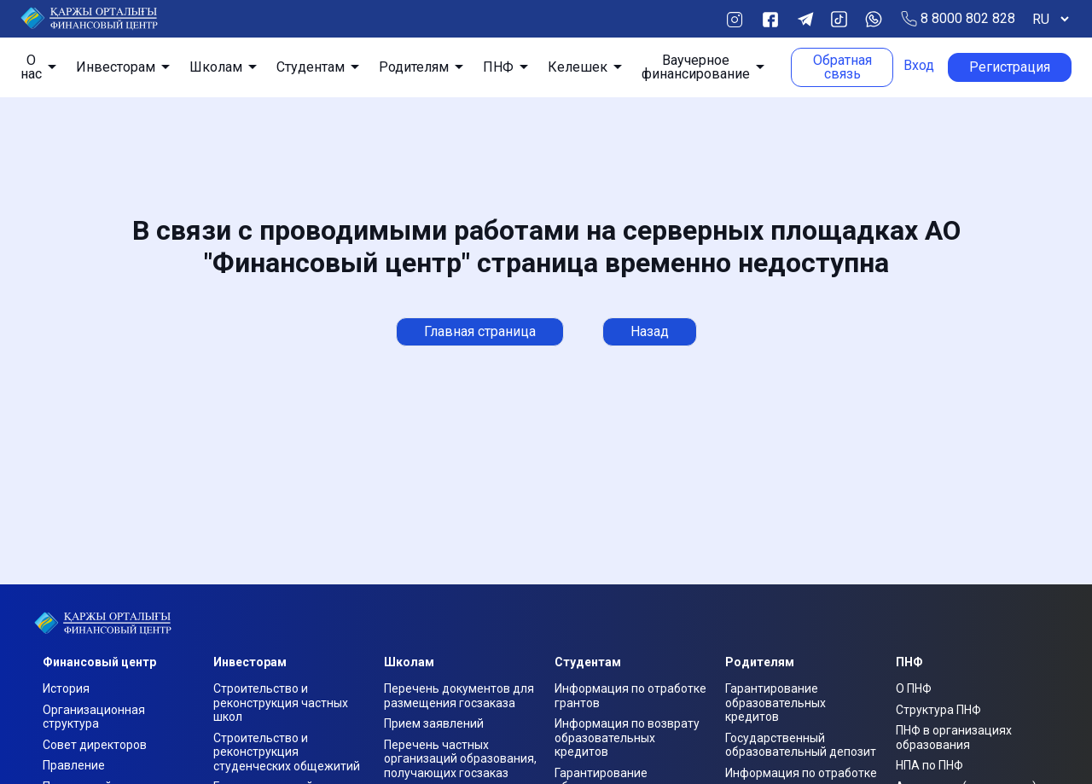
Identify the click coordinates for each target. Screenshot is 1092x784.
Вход (918, 66)
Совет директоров (95, 745)
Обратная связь (842, 67)
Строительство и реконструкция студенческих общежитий (286, 752)
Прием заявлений (434, 723)
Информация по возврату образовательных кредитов (627, 737)
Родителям (414, 67)
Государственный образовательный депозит (800, 745)
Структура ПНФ (938, 710)
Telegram (805, 19)
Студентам (310, 67)
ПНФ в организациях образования (954, 737)
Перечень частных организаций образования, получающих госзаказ (460, 759)
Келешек (577, 67)
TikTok (839, 19)
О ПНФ (914, 688)
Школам (215, 67)
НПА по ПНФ (929, 765)
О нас (31, 67)
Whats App (873, 19)
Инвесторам (115, 67)
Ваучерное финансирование (696, 67)
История (66, 688)
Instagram (734, 19)
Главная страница (480, 331)
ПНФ (498, 67)
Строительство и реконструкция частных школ (280, 702)
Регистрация (1009, 67)
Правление (74, 765)
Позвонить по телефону (909, 19)
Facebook (770, 19)
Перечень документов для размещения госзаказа (459, 696)
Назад (649, 331)
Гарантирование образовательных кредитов (775, 702)
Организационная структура (94, 717)
